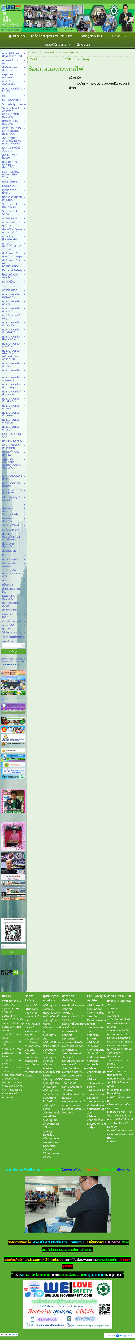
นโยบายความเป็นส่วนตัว (14, 663)
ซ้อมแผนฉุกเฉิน (47, 52)
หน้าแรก (32, 52)
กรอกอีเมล (7, 641)
